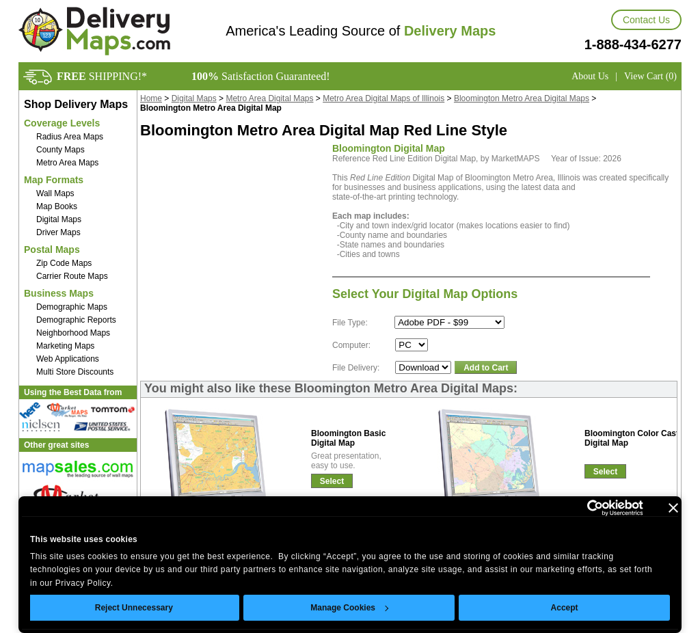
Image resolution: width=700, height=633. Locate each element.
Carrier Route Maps (72, 276)
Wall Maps (55, 193)
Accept (564, 607)
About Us (589, 76)
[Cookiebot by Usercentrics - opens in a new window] (583, 508)
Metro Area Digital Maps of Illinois (383, 98)
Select (332, 481)
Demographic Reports (76, 320)
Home (151, 98)
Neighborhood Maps (73, 333)
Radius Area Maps (69, 137)
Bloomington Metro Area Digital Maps (521, 98)
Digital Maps (58, 219)
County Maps (60, 149)
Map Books (56, 206)
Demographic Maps (71, 307)
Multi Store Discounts (74, 372)
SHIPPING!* (102, 76)
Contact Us (646, 19)
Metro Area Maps (67, 162)
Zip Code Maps (64, 263)
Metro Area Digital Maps (269, 98)
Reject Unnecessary (134, 607)
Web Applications (67, 359)
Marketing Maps (65, 346)
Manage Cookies (349, 607)
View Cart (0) (650, 76)
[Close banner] (673, 508)
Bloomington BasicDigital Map (348, 438)
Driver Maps (58, 232)
